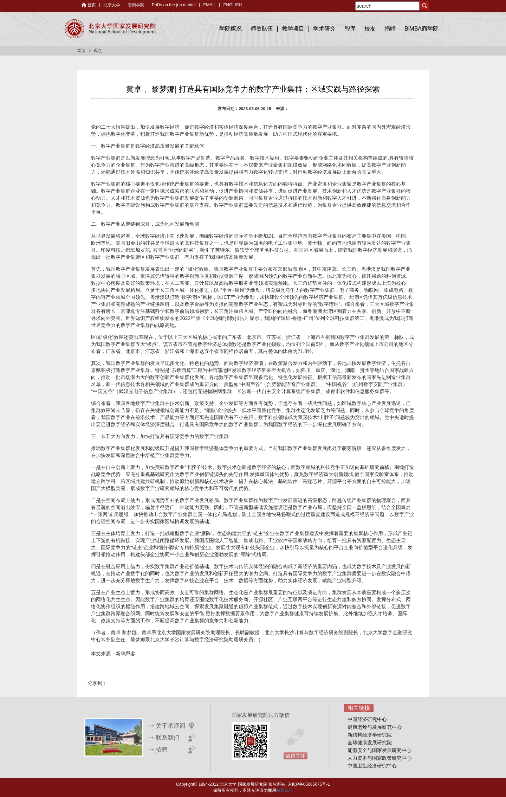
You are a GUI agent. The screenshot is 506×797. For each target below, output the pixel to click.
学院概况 (230, 29)
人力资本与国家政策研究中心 (379, 758)
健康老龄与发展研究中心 (375, 727)
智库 (350, 29)
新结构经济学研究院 (370, 735)
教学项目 (293, 29)
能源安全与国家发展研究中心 (379, 750)
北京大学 (111, 4)
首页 (91, 4)
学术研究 (324, 29)
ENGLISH (232, 4)
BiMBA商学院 (421, 29)
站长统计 (284, 790)
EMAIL (209, 4)
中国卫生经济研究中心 (372, 766)
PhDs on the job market (174, 4)
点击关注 (295, 756)
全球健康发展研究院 (370, 742)
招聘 (162, 749)
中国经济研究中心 (367, 719)
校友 (370, 29)
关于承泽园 (171, 725)
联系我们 (168, 737)
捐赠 (390, 29)
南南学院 (136, 4)
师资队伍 (262, 29)
